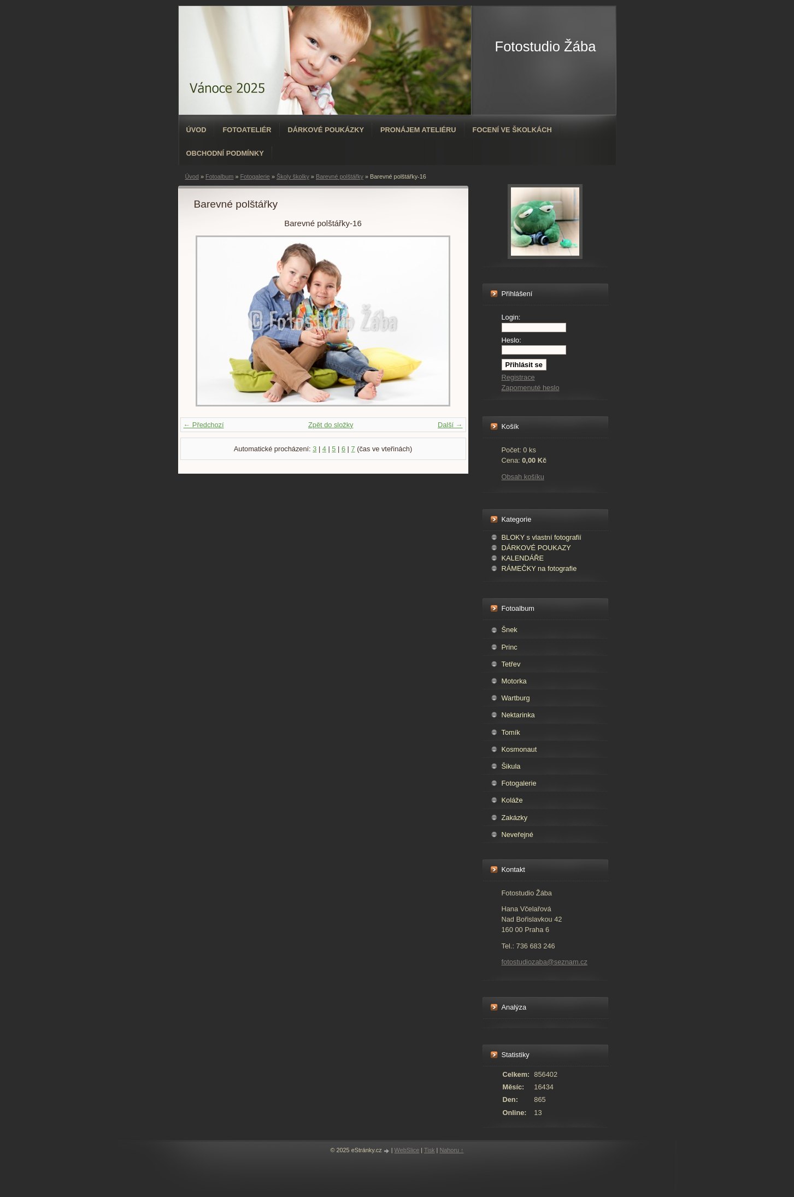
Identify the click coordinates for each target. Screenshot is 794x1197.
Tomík (511, 732)
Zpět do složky (331, 425)
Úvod (196, 130)
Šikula (511, 766)
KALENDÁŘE (523, 558)
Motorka (514, 681)
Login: (511, 317)
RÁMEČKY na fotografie (539, 568)
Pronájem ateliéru (418, 130)
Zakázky (515, 817)
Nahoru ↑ (451, 1150)
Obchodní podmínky (225, 153)
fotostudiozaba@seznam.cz (544, 962)
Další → (450, 425)
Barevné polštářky (339, 176)
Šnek (509, 630)
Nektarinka (518, 715)
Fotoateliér (246, 130)
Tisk (429, 1150)
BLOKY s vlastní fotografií (541, 537)
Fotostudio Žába (545, 46)
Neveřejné (517, 834)
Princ (509, 647)
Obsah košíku (523, 477)
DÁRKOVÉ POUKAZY (536, 548)
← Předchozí (204, 425)
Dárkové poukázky (326, 130)
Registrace (518, 377)
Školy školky (293, 176)
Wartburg (516, 698)
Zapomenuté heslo (531, 388)
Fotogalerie (254, 176)
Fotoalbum (219, 176)
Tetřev (511, 664)
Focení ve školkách (512, 130)
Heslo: (511, 340)
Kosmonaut (519, 749)
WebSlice (407, 1150)
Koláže (512, 800)
